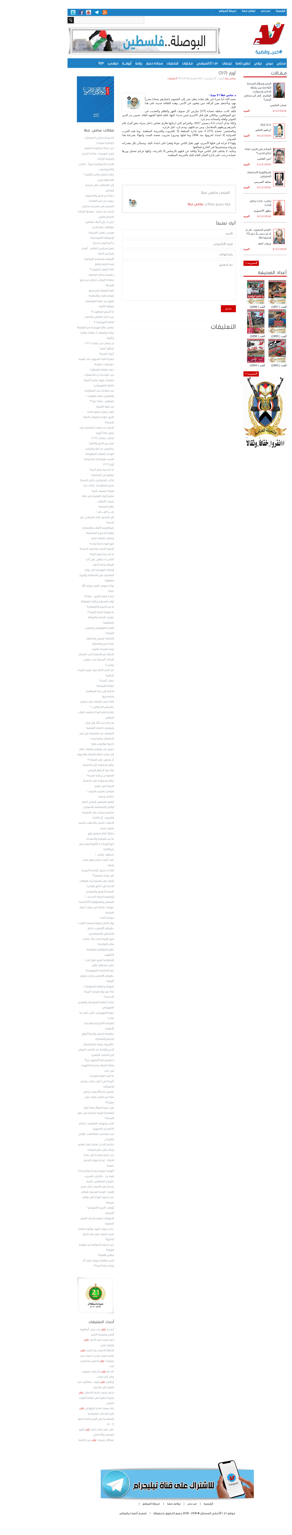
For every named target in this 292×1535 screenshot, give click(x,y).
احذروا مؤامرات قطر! (71, 744)
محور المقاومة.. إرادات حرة (67, 485)
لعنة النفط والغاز (73, 264)
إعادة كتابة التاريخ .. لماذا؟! (68, 596)
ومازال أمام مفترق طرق (70, 833)
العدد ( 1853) (247, 365)
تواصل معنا (217, 10)
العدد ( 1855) (247, 336)
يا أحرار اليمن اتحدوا (72, 243)
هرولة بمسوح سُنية (72, 491)
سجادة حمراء (123, 63)
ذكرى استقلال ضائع (72, 965)
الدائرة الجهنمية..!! (73, 322)
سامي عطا (199, 78)
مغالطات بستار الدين (72, 227)
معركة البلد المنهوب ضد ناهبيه (65, 359)
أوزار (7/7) (77, 464)
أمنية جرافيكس (97, 1513)
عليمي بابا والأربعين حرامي (67, 1091)
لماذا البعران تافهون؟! (71, 269)
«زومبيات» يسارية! (73, 364)
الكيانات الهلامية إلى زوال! (68, 570)
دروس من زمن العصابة (70, 201)
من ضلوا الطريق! (74, 406)
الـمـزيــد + (220, 263)
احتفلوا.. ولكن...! (73, 854)
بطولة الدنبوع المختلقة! (69, 533)
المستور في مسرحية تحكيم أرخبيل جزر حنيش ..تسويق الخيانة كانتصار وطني (65, 211)
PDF (70, 63)
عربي (238, 63)
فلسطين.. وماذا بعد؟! (71, 401)
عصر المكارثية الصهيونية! (68, 970)
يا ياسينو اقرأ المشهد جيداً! (68, 1060)
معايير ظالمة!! (75, 1255)
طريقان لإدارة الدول (72, 564)
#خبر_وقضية (237, 52)
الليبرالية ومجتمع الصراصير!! (68, 259)
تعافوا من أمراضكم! (71, 475)
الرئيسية (249, 10)
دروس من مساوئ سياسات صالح (65, 749)
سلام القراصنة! (75, 944)
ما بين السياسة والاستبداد (69, 839)
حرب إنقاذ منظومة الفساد (68, 148)
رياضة (107, 63)
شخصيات (141, 63)
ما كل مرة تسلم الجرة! (71, 469)
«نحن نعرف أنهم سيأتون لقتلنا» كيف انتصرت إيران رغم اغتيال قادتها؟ (65, 1234)
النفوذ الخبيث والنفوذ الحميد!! (66, 548)
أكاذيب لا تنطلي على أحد (69, 559)
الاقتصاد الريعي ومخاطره (69, 638)
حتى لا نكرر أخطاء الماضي (68, 222)
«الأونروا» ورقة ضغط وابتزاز (67, 1044)
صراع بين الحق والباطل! (70, 443)
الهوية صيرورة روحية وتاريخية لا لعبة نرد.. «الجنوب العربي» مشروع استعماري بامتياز (65, 1176)
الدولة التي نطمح (73, 786)
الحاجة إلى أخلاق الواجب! (69, 886)
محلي (249, 63)
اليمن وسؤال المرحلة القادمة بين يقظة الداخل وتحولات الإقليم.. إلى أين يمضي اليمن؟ (226, 91)
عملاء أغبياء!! (75, 680)
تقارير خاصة (211, 63)
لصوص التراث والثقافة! (70, 295)
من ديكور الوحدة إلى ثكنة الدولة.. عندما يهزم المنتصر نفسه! (67, 1160)
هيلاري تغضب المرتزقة (70, 232)
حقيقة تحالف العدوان (70, 274)
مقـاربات (156, 63)
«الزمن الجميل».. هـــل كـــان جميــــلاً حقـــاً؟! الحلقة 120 (227, 233)
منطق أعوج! (76, 348)
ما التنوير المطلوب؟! (71, 311)
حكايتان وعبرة (75, 796)
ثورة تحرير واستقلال (72, 643)
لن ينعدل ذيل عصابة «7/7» (68, 343)
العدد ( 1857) (247, 306)
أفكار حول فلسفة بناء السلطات (65, 881)
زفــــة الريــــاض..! (74, 512)
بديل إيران (234, 124)
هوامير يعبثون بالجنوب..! (69, 791)
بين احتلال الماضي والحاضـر (68, 317)
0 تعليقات (141, 78)
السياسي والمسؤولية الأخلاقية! (65, 902)
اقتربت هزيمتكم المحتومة (68, 459)
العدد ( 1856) (226, 336)
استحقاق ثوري (74, 180)
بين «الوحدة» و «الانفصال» (68, 375)
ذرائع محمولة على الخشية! (67, 765)
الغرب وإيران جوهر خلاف (69, 411)
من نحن (234, 10)
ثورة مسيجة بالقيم (72, 649)
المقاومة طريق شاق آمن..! (68, 960)
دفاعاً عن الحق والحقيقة (68, 195)
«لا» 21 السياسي (176, 63)
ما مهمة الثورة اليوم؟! (69, 612)
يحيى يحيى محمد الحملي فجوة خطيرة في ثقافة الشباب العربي (65, 1398)
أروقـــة (95, 63)
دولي (227, 63)
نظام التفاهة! (75, 506)
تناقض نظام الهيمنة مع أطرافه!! (64, 327)
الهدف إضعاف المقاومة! (68, 454)
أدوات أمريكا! (75, 354)
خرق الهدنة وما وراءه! (70, 543)
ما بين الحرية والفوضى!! (69, 606)
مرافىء (81, 63)
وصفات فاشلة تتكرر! (71, 538)
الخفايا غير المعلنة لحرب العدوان (65, 654)
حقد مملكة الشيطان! (71, 369)
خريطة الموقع (196, 10)
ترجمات (196, 63)
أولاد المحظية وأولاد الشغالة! (66, 601)
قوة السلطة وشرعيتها (70, 290)
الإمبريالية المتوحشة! (71, 237)
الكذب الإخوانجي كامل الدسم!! (66, 480)
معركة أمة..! (75, 917)
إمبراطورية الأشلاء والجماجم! (67, 528)
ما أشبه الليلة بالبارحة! (71, 1076)
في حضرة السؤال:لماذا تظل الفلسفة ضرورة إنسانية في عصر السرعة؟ (65, 1113)
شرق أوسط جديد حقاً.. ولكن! (67, 939)
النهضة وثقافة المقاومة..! (67, 986)
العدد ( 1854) (226, 365)
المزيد (215, 110)
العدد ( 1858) (226, 306)
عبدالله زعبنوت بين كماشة (65, 1440)
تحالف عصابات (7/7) (71, 438)
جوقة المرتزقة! (74, 686)
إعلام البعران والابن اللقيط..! (67, 174)
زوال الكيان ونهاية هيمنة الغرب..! (64, 923)
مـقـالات (248, 73)
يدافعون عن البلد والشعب (68, 448)
